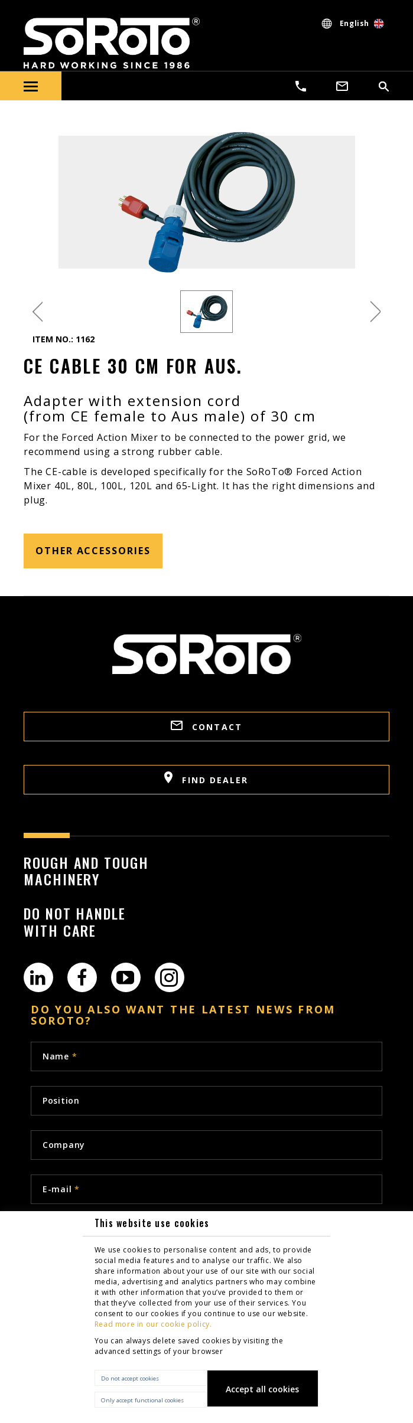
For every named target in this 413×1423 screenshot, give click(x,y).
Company (64, 1144)
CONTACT (206, 726)
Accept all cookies (262, 1389)
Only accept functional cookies (142, 1400)
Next (375, 312)
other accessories (93, 550)
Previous (37, 312)
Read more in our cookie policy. (153, 1324)
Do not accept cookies (130, 1378)
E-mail (61, 1189)
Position (61, 1100)
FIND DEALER (206, 778)
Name (60, 1056)
